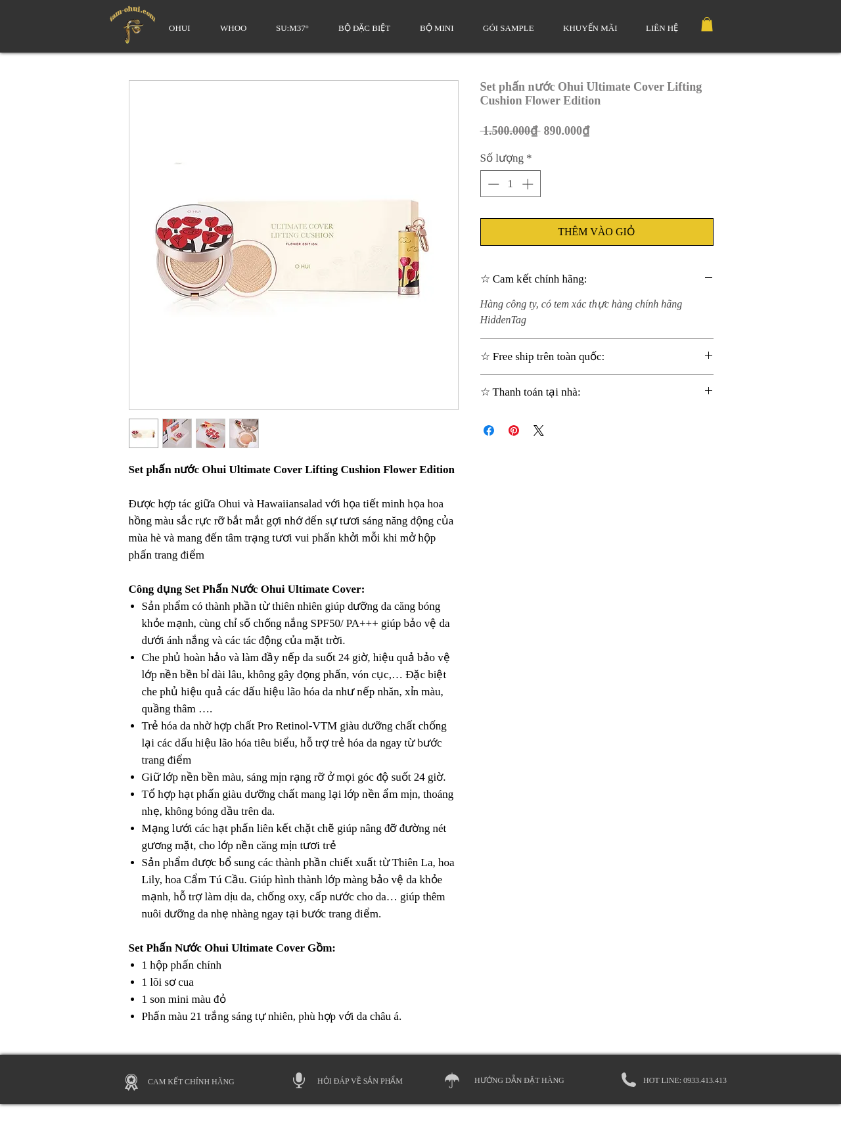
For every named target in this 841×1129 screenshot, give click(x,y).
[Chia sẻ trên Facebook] (489, 430)
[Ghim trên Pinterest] (514, 430)
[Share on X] (539, 430)
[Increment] (529, 184)
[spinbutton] (510, 184)
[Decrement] (492, 184)
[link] (707, 24)
